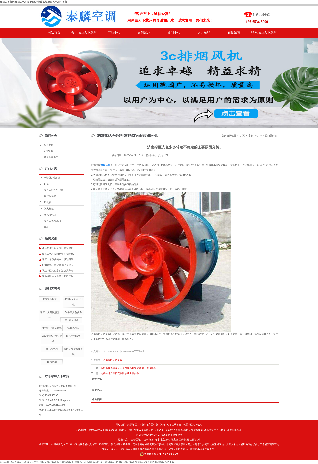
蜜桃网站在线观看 (125, 462)
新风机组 (49, 208)
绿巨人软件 (33, 462)
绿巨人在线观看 (48, 462)
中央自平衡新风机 (52, 328)
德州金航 (177, 434)
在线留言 (234, 32)
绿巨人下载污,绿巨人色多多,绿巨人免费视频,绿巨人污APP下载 (33, 1)
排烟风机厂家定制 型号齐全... (57, 265)
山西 (192, 439)
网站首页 (54, 32)
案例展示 (144, 32)
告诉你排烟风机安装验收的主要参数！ (121, 373)
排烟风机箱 (73, 328)
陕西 (186, 439)
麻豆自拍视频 (64, 462)
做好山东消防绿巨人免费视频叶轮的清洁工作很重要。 (129, 368)
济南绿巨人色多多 (100, 334)
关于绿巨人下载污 (84, 32)
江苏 (151, 439)
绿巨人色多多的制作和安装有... (58, 253)
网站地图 (5, 462)
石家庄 (174, 439)
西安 (181, 439)
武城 (197, 439)
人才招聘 (204, 32)
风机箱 (47, 202)
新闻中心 (174, 32)
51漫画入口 (93, 462)
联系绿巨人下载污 (264, 32)
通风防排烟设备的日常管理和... (58, 248)
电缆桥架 (52, 362)
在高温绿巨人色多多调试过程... (58, 276)
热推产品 (123, 439)
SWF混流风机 (71, 320)
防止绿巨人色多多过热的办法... (58, 270)
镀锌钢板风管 (49, 299)
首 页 (242, 135)
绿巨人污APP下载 (53, 190)
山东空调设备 (73, 335)
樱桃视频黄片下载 (164, 462)
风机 (46, 183)
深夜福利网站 (107, 462)
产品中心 (114, 32)
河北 (157, 439)
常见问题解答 (51, 157)
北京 (162, 439)
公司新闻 (49, 144)
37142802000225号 (167, 454)
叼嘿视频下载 (79, 462)
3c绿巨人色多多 (52, 177)
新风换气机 (50, 214)
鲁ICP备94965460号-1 (148, 434)
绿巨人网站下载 (18, 462)
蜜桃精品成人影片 (144, 462)
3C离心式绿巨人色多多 (213, 430)
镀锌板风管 (50, 196)
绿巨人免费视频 (52, 221)
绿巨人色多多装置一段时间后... (58, 259)
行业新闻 (49, 151)
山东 (146, 439)
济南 (167, 439)
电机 (46, 227)
